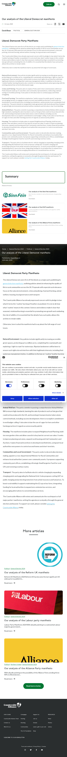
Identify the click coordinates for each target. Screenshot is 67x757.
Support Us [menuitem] (36, 714)
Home (4, 249)
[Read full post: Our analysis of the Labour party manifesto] (33, 603)
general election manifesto (13, 283)
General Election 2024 (16, 249)
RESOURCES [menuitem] (51, 714)
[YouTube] (42, 750)
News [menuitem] (49, 718)
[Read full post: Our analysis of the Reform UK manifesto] (33, 555)
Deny (12, 398)
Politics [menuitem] (50, 722)
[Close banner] (64, 357)
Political (29, 249)
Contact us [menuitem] (7, 722)
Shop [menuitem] (34, 731)
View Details (32, 198)
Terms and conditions (26, 746)
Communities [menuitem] (24, 727)
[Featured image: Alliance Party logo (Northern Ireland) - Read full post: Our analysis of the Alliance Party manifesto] (33, 650)
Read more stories (33, 686)
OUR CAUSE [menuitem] (7, 714)
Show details (56, 392)
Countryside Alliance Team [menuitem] (11, 718)
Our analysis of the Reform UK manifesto (26, 573)
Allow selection (33, 398)
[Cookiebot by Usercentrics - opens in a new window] (49, 357)
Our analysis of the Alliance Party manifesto (28, 668)
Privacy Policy (37, 746)
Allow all (55, 398)
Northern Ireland (16, 664)
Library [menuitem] (50, 727)
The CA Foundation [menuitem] (26, 731)
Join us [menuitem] (35, 718)
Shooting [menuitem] (23, 722)
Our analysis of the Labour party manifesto (27, 620)
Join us (49, 4)
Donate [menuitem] (35, 722)
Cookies (44, 746)
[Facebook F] (36, 750)
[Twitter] (30, 750)
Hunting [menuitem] (23, 718)
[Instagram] (25, 750)
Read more (8, 583)
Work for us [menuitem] (7, 727)
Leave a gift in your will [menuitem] (39, 727)
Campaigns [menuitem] (24, 714)
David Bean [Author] (14, 258)
